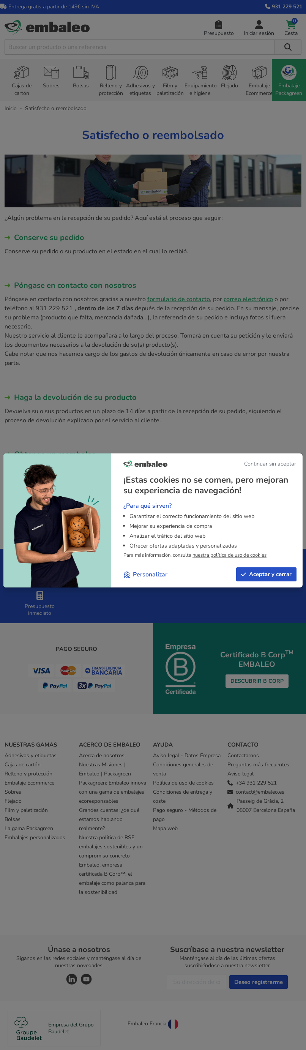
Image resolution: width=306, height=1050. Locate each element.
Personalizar (145, 574)
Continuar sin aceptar (270, 463)
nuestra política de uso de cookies (229, 555)
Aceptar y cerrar (266, 574)
